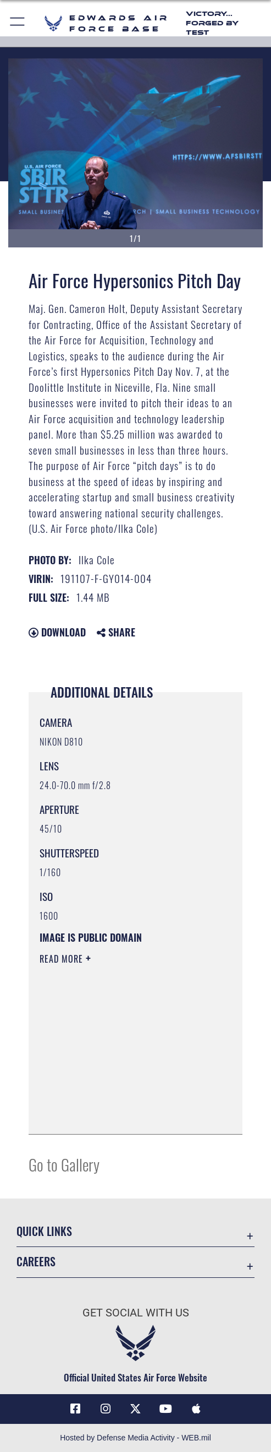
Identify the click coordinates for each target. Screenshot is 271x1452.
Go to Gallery (64, 1164)
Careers (36, 1261)
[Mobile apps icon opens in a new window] (195, 1409)
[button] (18, 23)
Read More (63, 958)
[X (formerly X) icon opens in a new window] (136, 1409)
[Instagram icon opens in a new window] (105, 1409)
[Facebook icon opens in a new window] (75, 1409)
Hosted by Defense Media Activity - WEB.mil (135, 1437)
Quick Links (44, 1231)
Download (57, 632)
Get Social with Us (135, 1313)
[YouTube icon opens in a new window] (165, 1409)
